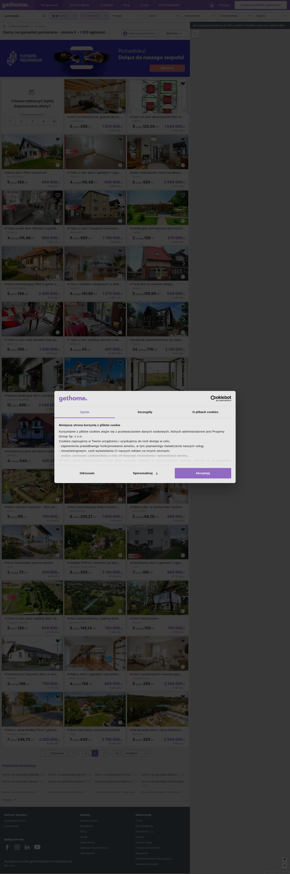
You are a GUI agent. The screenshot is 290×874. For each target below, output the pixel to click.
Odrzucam (87, 473)
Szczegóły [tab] (145, 412)
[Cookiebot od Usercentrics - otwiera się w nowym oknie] (213, 399)
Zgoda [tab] (84, 412)
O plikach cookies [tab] (205, 412)
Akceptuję (203, 473)
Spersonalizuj (145, 473)
